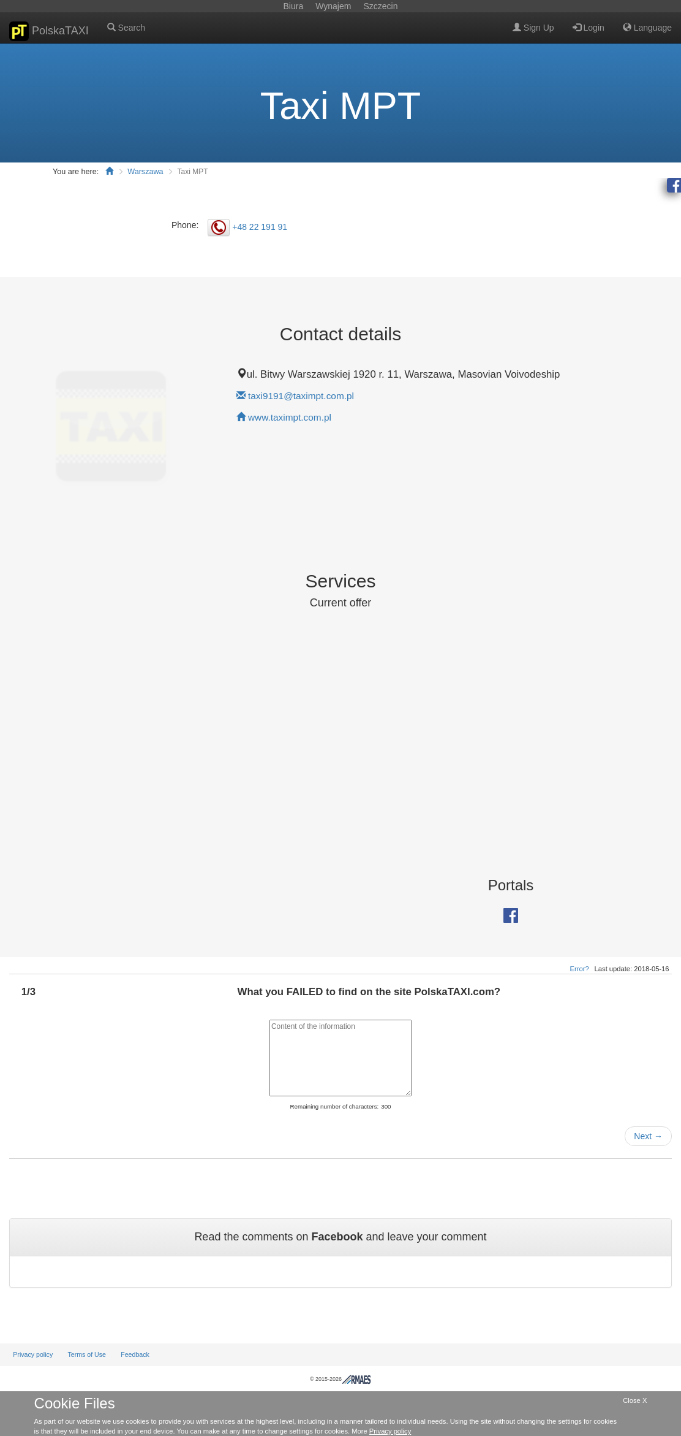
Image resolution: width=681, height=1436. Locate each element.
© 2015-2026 (340, 1379)
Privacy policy (33, 1354)
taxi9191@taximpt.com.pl (301, 396)
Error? (579, 968)
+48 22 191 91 (259, 226)
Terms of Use (86, 1354)
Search (126, 27)
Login (588, 27)
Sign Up (533, 27)
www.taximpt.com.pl (289, 417)
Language (647, 27)
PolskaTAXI (49, 31)
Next (648, 1136)
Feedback (135, 1354)
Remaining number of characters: (334, 1106)
